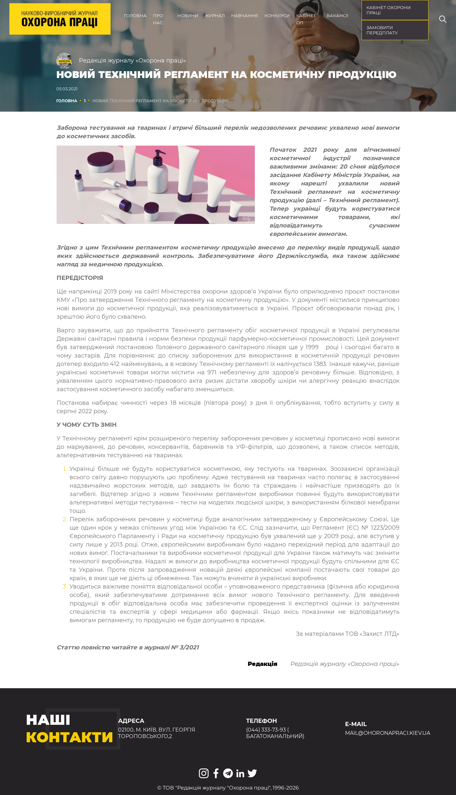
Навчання (244, 15)
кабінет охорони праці (388, 10)
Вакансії (337, 15)
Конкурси (277, 15)
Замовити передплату (382, 30)
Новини (187, 15)
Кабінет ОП (306, 19)
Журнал (215, 15)
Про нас (158, 19)
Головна (135, 15)
